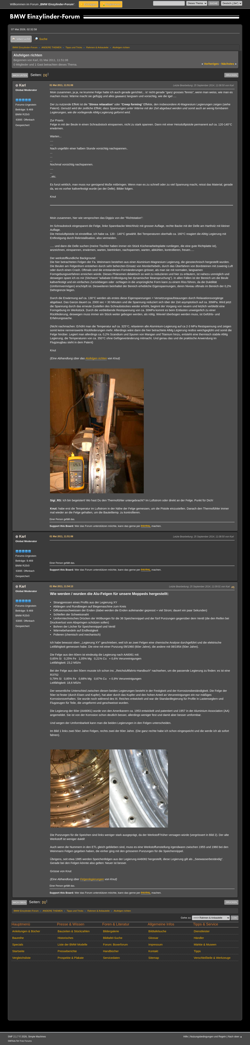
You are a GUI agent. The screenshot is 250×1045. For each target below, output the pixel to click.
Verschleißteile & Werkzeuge (212, 957)
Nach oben (19, 902)
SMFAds (12, 1041)
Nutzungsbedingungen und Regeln (208, 1036)
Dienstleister (202, 931)
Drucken (231, 75)
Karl (22, 85)
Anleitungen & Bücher (26, 931)
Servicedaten (111, 957)
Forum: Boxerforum (115, 944)
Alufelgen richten (96, 358)
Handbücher (111, 951)
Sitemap (153, 957)
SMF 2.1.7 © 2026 (17, 1036)
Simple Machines (37, 1036)
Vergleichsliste (21, 957)
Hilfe (185, 1036)
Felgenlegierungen (92, 879)
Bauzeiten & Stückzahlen (74, 931)
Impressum (155, 944)
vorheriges (210, 63)
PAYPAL (146, 526)
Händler (199, 937)
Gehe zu (186, 917)
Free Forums (26, 1041)
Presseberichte (67, 951)
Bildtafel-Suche (112, 937)
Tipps (197, 951)
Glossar (153, 937)
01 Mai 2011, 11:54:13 (61, 586)
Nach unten (20, 75)
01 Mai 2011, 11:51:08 (61, 85)
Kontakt (153, 951)
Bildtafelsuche (157, 931)
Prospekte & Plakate (71, 957)
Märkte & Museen (205, 944)
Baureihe (18, 937)
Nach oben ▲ (235, 1036)
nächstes (229, 63)
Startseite (18, 951)
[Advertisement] (121, 547)
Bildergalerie (111, 931)
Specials (17, 944)
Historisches (65, 937)
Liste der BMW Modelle (72, 944)
